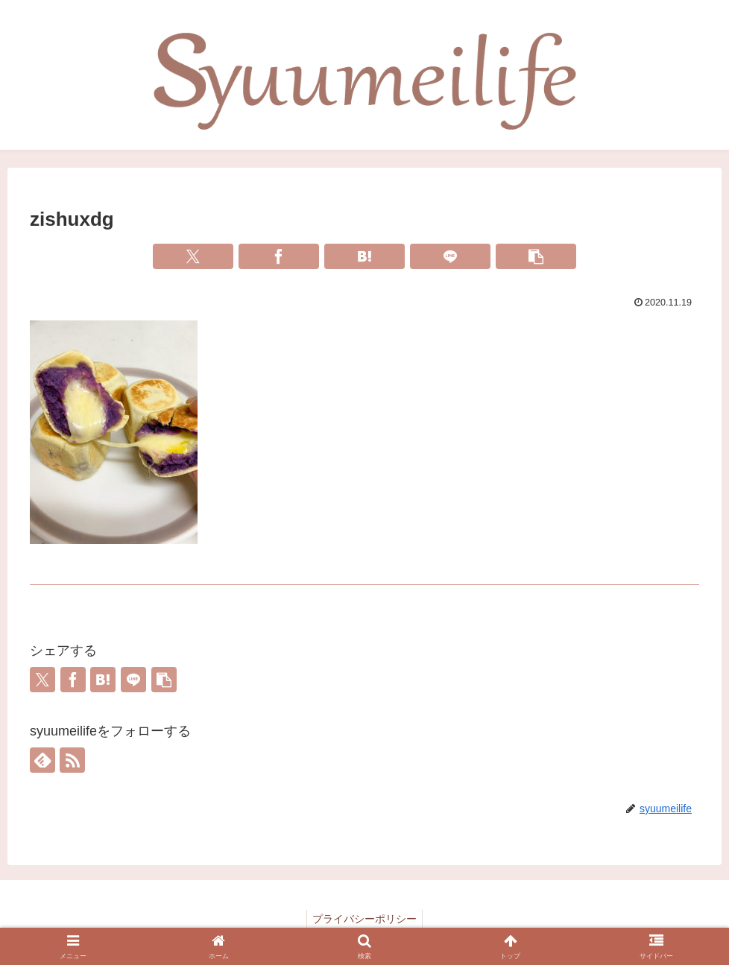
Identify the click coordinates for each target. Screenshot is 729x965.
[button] (536, 256)
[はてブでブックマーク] (364, 256)
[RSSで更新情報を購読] (72, 760)
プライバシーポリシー (364, 919)
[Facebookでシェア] (279, 256)
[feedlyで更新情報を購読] (42, 760)
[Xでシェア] (193, 256)
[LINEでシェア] (450, 256)
